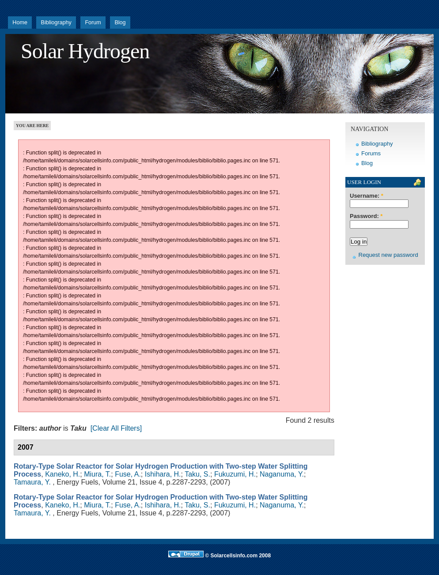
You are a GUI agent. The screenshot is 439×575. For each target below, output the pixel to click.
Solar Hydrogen (85, 51)
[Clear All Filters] (116, 428)
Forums (371, 153)
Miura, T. (97, 474)
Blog (119, 22)
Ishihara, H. (163, 474)
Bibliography (56, 22)
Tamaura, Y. (32, 482)
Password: (366, 216)
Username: (366, 196)
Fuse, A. (128, 474)
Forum (93, 22)
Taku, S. (197, 474)
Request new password (388, 255)
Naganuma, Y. (282, 474)
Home (19, 22)
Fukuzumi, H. (235, 474)
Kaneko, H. (62, 474)
